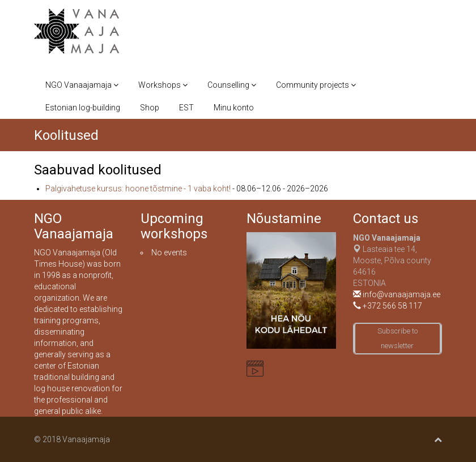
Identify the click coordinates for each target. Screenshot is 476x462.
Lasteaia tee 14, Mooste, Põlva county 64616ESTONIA (392, 260)
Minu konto (234, 107)
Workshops (163, 84)
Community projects (316, 84)
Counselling (231, 84)
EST (186, 107)
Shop (149, 107)
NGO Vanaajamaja (81, 84)
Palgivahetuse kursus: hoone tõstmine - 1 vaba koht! (138, 188)
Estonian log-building (82, 107)
